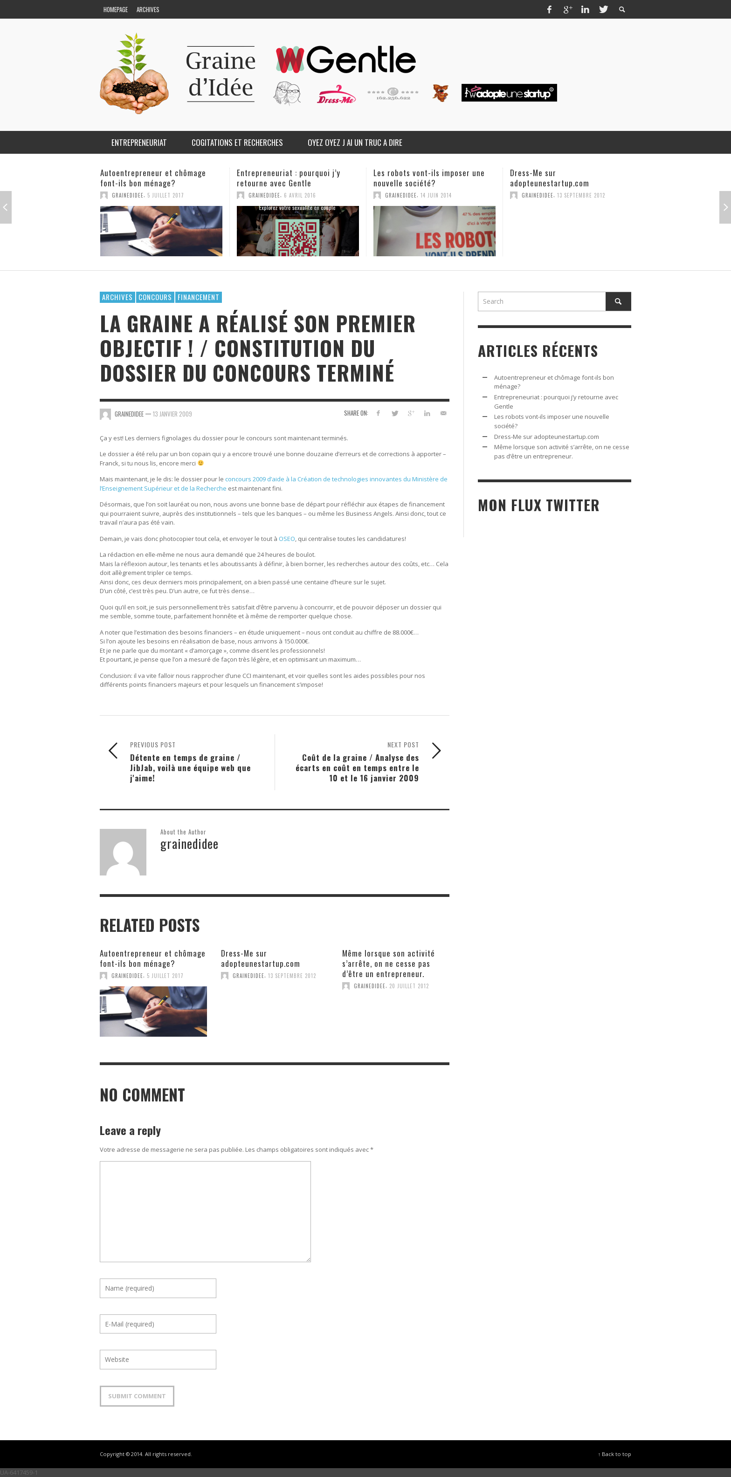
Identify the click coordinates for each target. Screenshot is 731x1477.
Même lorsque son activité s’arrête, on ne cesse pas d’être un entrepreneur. (388, 963)
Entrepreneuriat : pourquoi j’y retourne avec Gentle (288, 178)
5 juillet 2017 (165, 195)
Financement (199, 297)
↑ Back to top (614, 1453)
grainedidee (128, 195)
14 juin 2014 (436, 195)
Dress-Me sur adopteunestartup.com (549, 178)
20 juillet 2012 (409, 986)
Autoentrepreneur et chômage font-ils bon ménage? (153, 178)
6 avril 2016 (300, 195)
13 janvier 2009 (172, 413)
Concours (155, 297)
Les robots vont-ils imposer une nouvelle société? (429, 178)
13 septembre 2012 (581, 195)
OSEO (287, 538)
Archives (117, 297)
